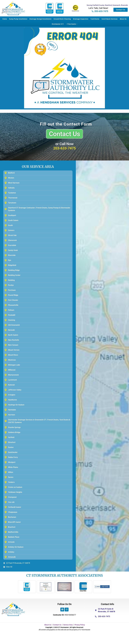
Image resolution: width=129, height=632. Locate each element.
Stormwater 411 (58, 24)
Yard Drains (94, 19)
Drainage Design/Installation (40, 19)
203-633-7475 (64, 148)
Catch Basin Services (110, 19)
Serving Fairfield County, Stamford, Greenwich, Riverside (107, 5)
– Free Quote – (71, 24)
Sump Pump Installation (18, 19)
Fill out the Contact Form (66, 124)
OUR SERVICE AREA (38, 166)
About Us (123, 19)
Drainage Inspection (80, 19)
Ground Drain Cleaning (62, 19)
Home (4, 19)
